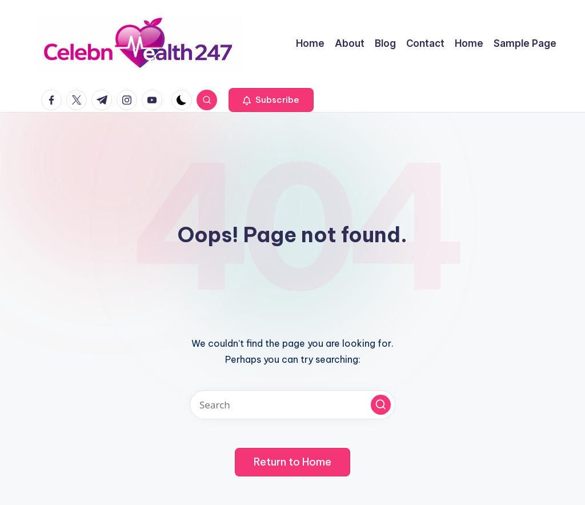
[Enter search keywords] (292, 404)
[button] (271, 100)
